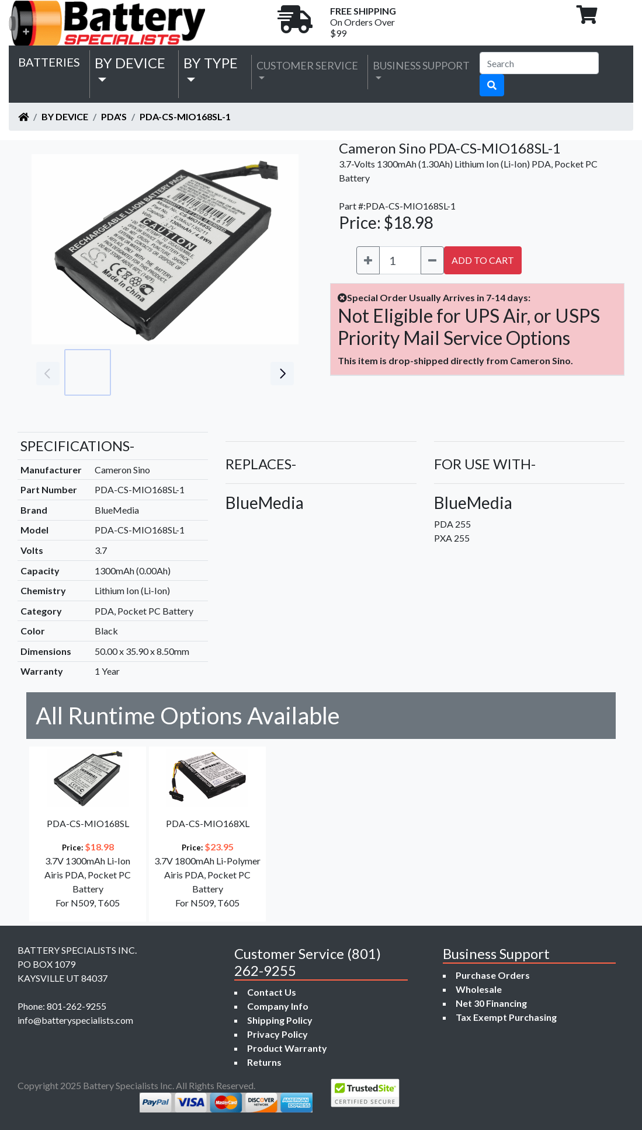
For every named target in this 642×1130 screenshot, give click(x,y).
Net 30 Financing (491, 1003)
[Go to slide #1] (87, 372)
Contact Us (271, 992)
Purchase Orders (493, 975)
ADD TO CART (483, 260)
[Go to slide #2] (139, 372)
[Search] (539, 63)
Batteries (49, 62)
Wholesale (479, 989)
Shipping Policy (280, 1020)
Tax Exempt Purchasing (506, 1017)
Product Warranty (287, 1048)
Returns (264, 1062)
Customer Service (307, 65)
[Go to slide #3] (190, 372)
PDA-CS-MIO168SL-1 (185, 116)
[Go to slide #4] (241, 372)
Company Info (277, 1006)
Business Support (421, 65)
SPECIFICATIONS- (77, 445)
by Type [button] (210, 62)
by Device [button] (130, 62)
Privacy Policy (277, 1034)
